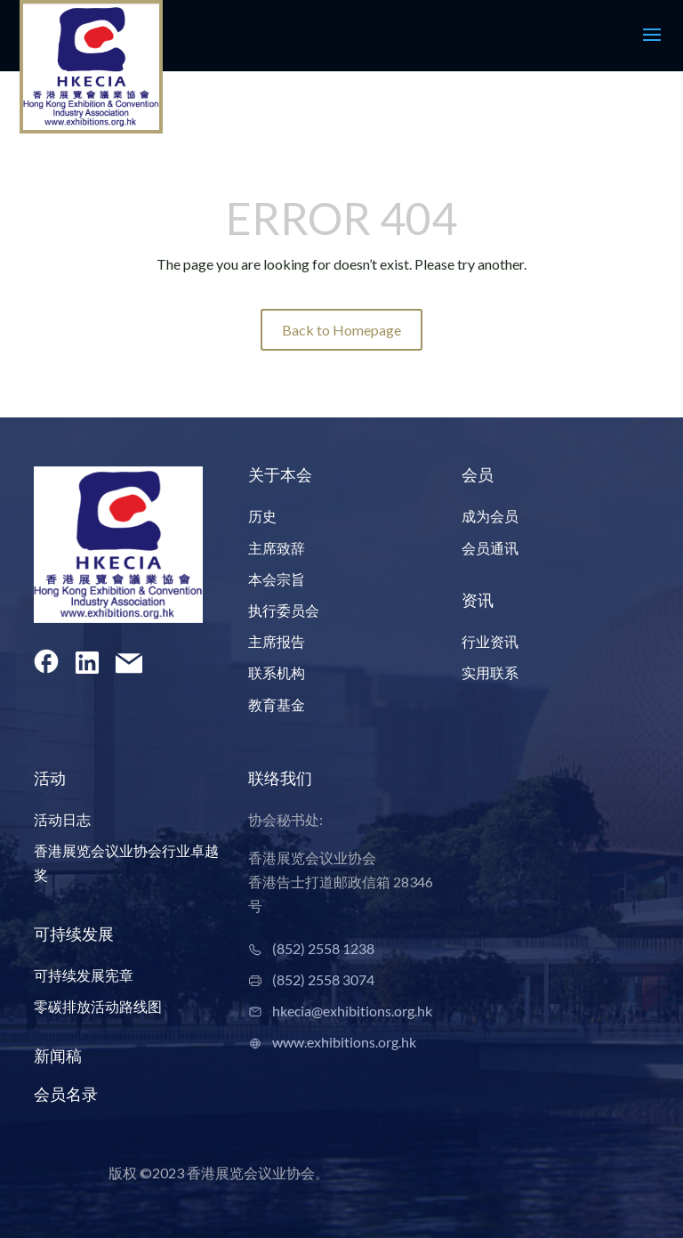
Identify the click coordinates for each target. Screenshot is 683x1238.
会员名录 (66, 1094)
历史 (262, 515)
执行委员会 (283, 610)
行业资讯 (490, 641)
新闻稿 (58, 1055)
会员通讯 (490, 547)
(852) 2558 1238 (323, 948)
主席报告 (276, 641)
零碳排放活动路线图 (98, 1006)
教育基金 (276, 704)
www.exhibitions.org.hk (344, 1041)
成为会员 (490, 515)
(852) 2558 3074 (323, 979)
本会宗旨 (276, 578)
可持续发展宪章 (83, 975)
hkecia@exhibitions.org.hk (352, 1010)
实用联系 (490, 672)
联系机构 (276, 672)
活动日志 (62, 819)
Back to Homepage (341, 329)
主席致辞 (276, 547)
